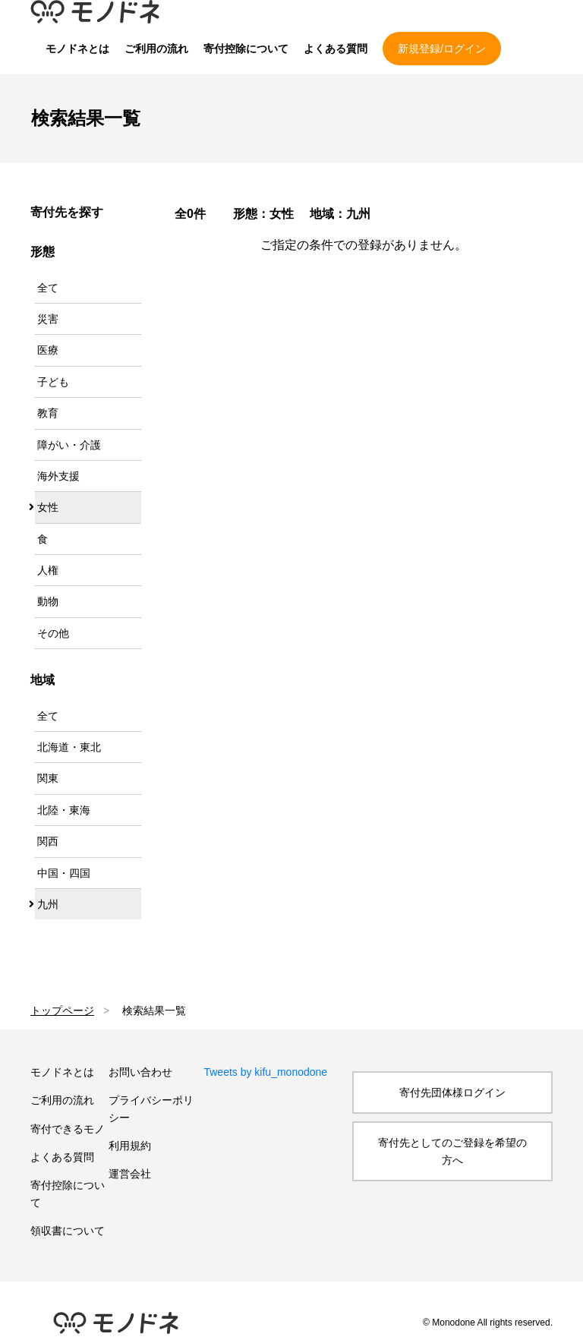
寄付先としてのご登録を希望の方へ (452, 1151)
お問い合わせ (140, 1072)
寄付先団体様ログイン (452, 1092)
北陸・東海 (63, 810)
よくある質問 (335, 49)
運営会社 (130, 1174)
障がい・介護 (69, 445)
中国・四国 (63, 873)
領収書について (67, 1231)
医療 (47, 350)
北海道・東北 (69, 747)
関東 (47, 778)
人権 (47, 570)
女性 (47, 507)
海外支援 (58, 476)
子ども (53, 382)
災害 (47, 319)
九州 (47, 904)
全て (47, 288)
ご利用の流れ (156, 49)
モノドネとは (77, 49)
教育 (47, 413)
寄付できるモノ (67, 1129)
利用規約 (130, 1146)
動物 (47, 601)
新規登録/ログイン (442, 49)
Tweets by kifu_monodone (265, 1072)
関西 (47, 841)
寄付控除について (245, 49)
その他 (53, 633)
